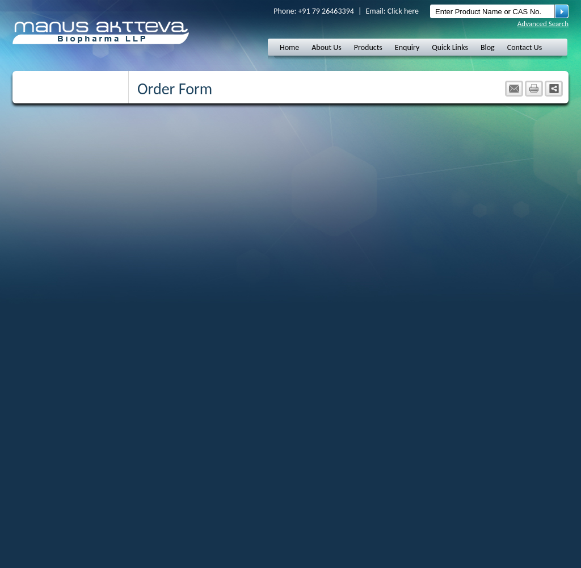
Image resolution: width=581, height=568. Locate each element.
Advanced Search (543, 23)
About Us (326, 47)
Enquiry (407, 47)
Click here (403, 11)
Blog (488, 47)
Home (289, 47)
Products (368, 47)
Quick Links (450, 47)
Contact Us (524, 47)
